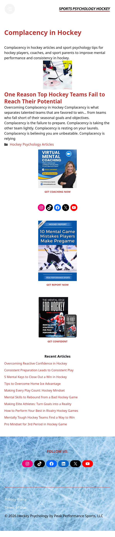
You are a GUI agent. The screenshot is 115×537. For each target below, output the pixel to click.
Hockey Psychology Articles (32, 144)
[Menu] (10, 9)
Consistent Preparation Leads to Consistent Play (39, 370)
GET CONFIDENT (57, 341)
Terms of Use (15, 507)
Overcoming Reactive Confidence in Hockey (35, 363)
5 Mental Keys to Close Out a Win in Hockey (35, 377)
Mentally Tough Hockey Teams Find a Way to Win (39, 417)
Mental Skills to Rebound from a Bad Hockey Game (41, 397)
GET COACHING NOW (57, 191)
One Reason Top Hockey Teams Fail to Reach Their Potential (54, 98)
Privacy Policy (16, 499)
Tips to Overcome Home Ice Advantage (32, 384)
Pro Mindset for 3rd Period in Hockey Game (35, 424)
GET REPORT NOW (57, 284)
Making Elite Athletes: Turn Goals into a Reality (37, 404)
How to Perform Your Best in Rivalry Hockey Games (41, 411)
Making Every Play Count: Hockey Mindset (34, 390)
